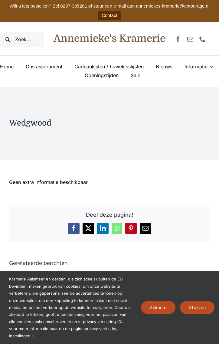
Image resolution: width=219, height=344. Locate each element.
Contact (109, 15)
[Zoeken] (7, 39)
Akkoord (158, 307)
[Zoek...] (22, 39)
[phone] (202, 39)
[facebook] (178, 39)
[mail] (190, 39)
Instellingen (21, 335)
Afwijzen (197, 307)
